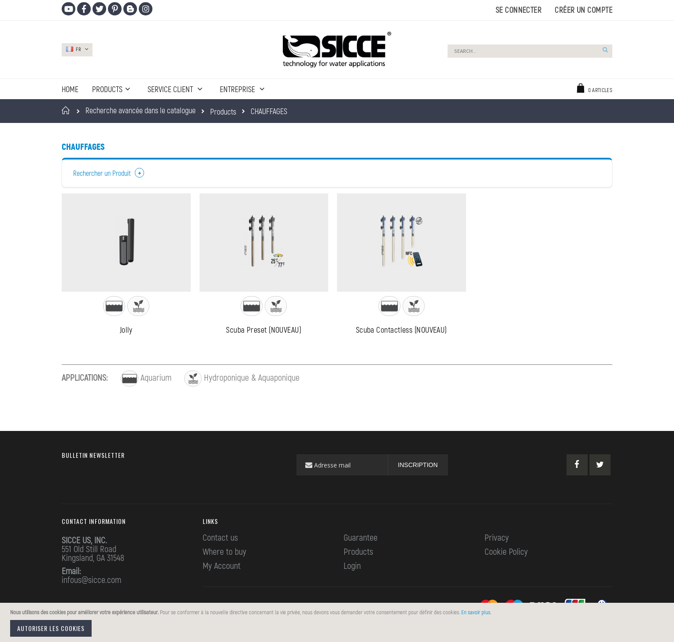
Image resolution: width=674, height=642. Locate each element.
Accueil (67, 110)
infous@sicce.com (91, 581)
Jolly (126, 332)
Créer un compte (583, 10)
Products (223, 111)
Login (352, 567)
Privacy (497, 539)
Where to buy (224, 553)
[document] (338, 622)
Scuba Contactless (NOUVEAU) (401, 332)
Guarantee (361, 539)
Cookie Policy (506, 553)
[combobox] (530, 51)
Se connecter (518, 10)
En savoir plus (475, 612)
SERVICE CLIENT (171, 89)
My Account (222, 567)
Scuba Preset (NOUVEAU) (263, 332)
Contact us (220, 539)
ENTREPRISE (238, 89)
